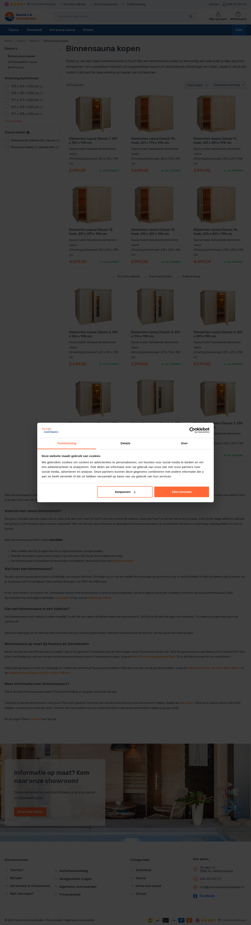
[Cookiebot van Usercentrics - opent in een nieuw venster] (192, 430)
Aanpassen (125, 491)
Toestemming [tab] (66, 443)
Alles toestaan (182, 491)
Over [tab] (184, 443)
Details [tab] (125, 443)
